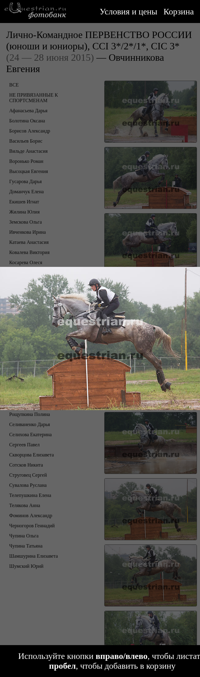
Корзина (178, 11)
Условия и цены (128, 11)
